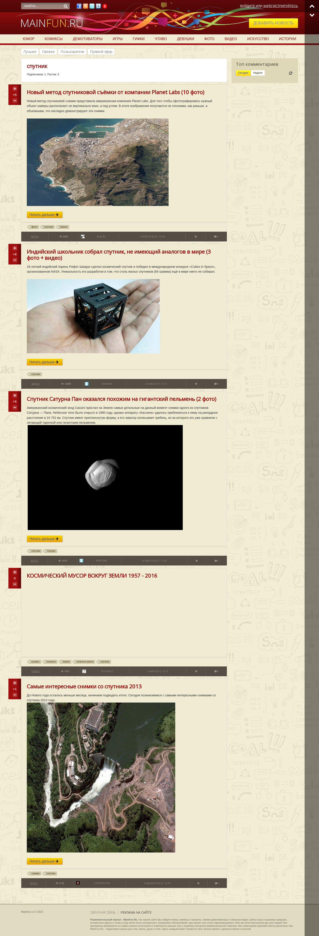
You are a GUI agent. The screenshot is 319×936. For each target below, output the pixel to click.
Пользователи (72, 51)
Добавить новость (273, 22)
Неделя (258, 72)
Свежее (48, 51)
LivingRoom (102, 883)
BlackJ (101, 236)
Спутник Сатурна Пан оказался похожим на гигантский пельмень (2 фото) (121, 398)
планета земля (85, 661)
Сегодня (243, 72)
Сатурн (51, 551)
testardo (107, 671)
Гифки (139, 39)
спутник (48, 226)
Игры (118, 39)
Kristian (101, 560)
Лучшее (29, 51)
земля (66, 661)
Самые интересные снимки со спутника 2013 (84, 686)
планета (51, 661)
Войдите (247, 6)
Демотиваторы (88, 39)
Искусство (258, 39)
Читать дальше (44, 215)
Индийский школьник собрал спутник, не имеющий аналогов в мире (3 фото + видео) (119, 254)
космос (35, 661)
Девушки (185, 39)
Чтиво (161, 39)
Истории (287, 39)
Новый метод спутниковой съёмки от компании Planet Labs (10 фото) (115, 92)
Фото (209, 39)
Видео (231, 39)
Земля (63, 226)
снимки (35, 873)
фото (34, 226)
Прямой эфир (101, 51)
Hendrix (107, 383)
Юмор (29, 39)
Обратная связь (103, 912)
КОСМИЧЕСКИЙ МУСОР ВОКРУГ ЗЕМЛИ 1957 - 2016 (92, 575)
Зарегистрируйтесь (280, 6)
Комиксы (53, 39)
